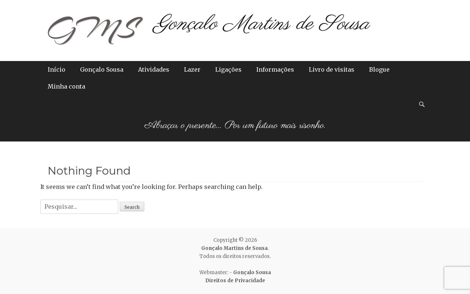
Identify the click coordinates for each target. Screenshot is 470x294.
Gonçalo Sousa (101, 69)
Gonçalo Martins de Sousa (261, 24)
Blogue (379, 69)
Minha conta (66, 86)
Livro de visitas (331, 69)
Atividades (153, 69)
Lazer (192, 69)
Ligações (228, 69)
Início (56, 69)
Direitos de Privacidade (235, 280)
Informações (275, 69)
